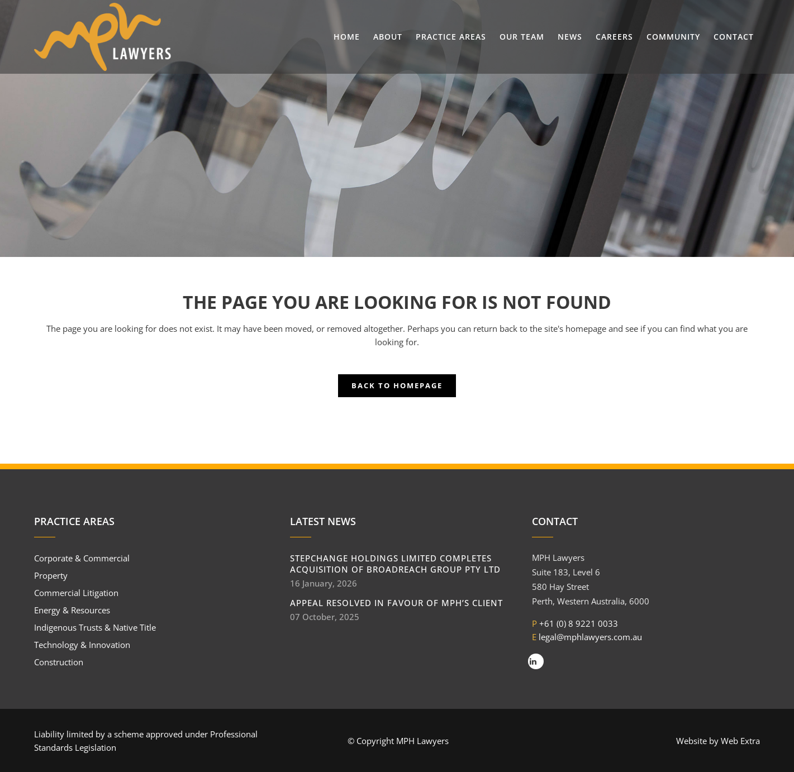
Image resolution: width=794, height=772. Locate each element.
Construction (58, 662)
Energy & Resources (72, 610)
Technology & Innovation (82, 645)
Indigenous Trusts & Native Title (95, 627)
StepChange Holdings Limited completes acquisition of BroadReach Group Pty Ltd (395, 563)
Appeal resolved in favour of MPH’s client (396, 602)
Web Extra (740, 740)
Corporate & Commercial (82, 558)
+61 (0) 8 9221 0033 (578, 623)
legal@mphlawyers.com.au (590, 636)
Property (51, 575)
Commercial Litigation (76, 593)
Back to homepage (397, 385)
